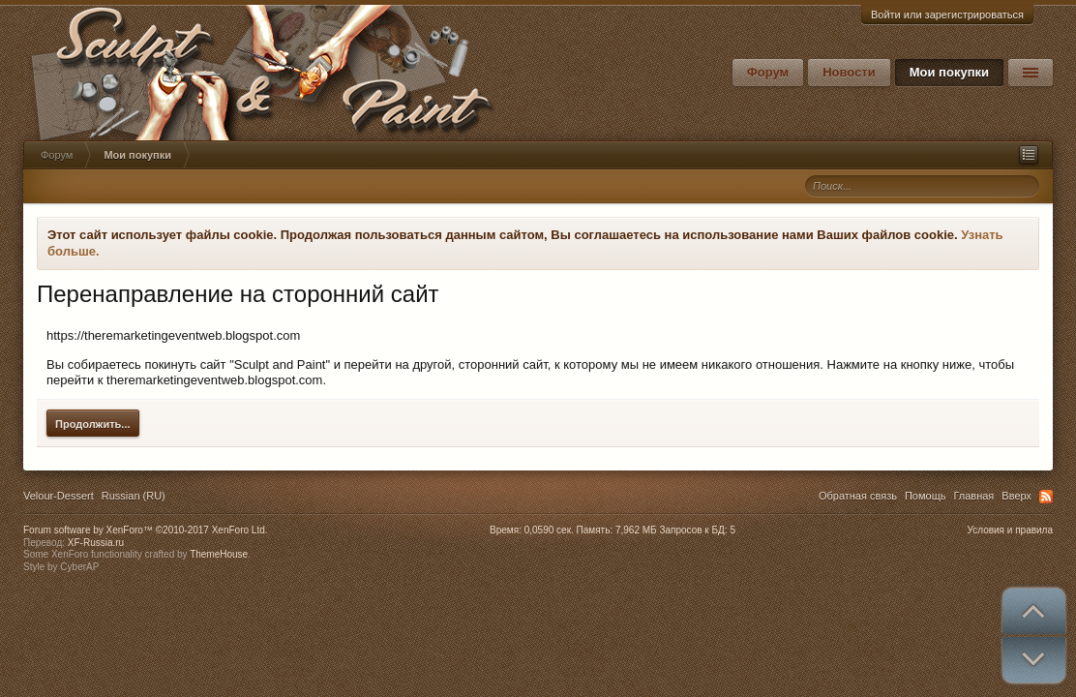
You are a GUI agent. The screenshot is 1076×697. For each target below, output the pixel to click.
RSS (1046, 496)
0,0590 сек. (549, 530)
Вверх (1016, 495)
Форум (768, 72)
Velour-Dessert (58, 495)
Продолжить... (93, 424)
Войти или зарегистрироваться (947, 14)
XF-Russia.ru (96, 542)
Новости (849, 72)
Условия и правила (1010, 530)
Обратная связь (858, 495)
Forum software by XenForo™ (145, 530)
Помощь (925, 495)
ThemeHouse (219, 554)
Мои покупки (949, 72)
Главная (973, 495)
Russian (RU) (133, 495)
